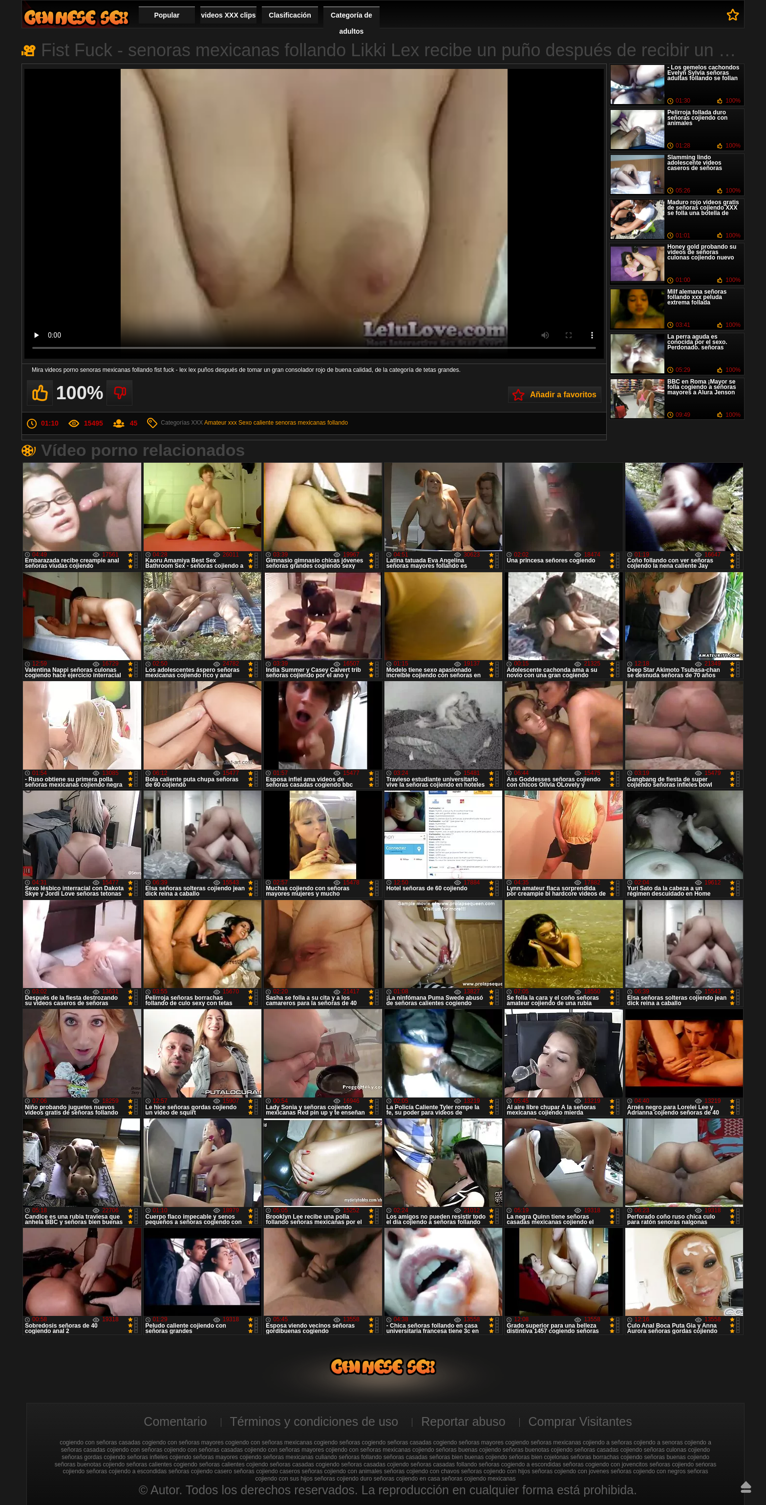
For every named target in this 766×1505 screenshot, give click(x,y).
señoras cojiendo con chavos (422, 1471)
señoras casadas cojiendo (375, 1464)
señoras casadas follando (443, 1464)
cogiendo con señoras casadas (100, 1442)
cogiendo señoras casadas (397, 1442)
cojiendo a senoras (658, 1442)
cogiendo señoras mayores (468, 1442)
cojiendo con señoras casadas (203, 1449)
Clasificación (290, 15)
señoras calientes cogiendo (162, 1464)
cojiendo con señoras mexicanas (368, 1449)
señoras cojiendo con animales (342, 1471)
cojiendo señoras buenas (444, 1449)
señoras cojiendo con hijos (495, 1471)
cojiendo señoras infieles (136, 1457)
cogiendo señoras (337, 1442)
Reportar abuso (463, 1421)
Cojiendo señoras (76, 17)
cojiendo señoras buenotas (514, 1449)
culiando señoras (337, 1457)
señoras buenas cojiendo (676, 1457)
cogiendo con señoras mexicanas (268, 1442)
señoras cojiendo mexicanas (478, 1478)
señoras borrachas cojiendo (606, 1457)
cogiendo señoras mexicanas (543, 1442)
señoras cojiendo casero (200, 1471)
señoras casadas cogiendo (305, 1464)
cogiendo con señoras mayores (183, 1442)
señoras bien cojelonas (539, 1457)
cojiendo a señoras (607, 1442)
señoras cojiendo (671, 1464)
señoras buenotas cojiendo (90, 1464)
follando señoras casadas (394, 1457)
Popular (166, 15)
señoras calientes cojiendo (233, 1464)
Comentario (175, 1421)
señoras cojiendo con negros (648, 1471)
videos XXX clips (228, 15)
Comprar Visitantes (580, 1421)
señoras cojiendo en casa (407, 1478)
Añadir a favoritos (563, 394)
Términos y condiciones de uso (314, 1421)
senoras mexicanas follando (311, 422)
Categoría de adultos (351, 23)
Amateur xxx (220, 422)
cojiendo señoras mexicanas (276, 1457)
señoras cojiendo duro (343, 1478)
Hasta (746, 1487)
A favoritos (733, 15)
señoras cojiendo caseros (267, 1471)
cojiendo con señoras (134, 1449)
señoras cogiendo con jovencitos (605, 1464)
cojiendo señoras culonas (653, 1449)
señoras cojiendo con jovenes (570, 1471)
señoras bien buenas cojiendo (468, 1457)
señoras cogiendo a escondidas (520, 1464)
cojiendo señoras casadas (585, 1449)
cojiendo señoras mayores (204, 1457)
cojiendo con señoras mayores (284, 1449)
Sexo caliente (256, 422)
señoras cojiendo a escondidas (126, 1471)
